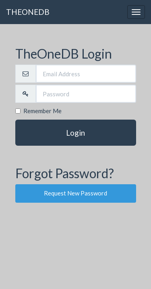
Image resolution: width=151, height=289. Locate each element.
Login (75, 132)
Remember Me (38, 110)
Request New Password (75, 193)
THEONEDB (28, 11)
